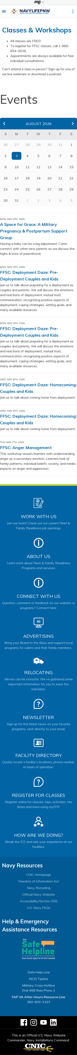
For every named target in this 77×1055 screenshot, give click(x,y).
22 (71, 178)
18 (27, 178)
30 (5, 200)
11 (27, 167)
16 (5, 178)
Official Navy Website (38, 894)
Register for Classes (38, 795)
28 (60, 189)
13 (49, 167)
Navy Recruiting (38, 888)
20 (49, 178)
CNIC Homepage (38, 875)
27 (49, 189)
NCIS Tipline (38, 979)
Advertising (38, 636)
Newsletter (38, 717)
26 (38, 189)
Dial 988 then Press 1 (38, 990)
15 (71, 167)
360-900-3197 (38, 1002)
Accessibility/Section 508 (38, 901)
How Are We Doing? (38, 835)
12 (38, 167)
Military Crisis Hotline (38, 985)
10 (17, 167)
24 (17, 189)
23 (5, 189)
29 (71, 189)
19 (38, 178)
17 (17, 178)
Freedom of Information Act (38, 881)
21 (60, 178)
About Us (38, 556)
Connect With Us (38, 596)
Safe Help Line (39, 972)
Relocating (38, 672)
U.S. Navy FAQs (38, 908)
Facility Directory (38, 755)
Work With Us (38, 516)
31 (17, 200)
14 (60, 167)
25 (27, 189)
